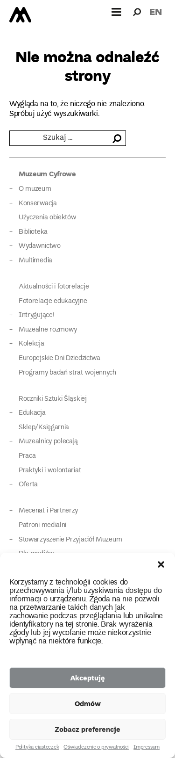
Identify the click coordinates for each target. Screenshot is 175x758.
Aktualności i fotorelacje (54, 287)
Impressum (146, 747)
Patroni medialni (42, 525)
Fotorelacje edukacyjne (53, 301)
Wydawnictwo (40, 246)
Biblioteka (33, 232)
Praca (27, 456)
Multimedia (35, 261)
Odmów (88, 703)
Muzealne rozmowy (48, 330)
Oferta (28, 485)
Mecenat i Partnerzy (48, 511)
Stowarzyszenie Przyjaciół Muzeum (70, 540)
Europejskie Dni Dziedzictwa (59, 358)
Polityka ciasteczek (37, 747)
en (155, 11)
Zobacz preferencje (87, 729)
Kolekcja (31, 344)
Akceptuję (87, 677)
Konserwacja (38, 203)
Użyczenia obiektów (48, 218)
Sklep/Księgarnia (44, 427)
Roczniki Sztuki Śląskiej (53, 399)
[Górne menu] (117, 11)
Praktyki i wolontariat (50, 470)
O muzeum (35, 189)
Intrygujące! (36, 315)
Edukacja (32, 413)
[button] (161, 564)
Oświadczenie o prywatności (96, 747)
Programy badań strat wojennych (67, 373)
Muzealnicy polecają (48, 442)
